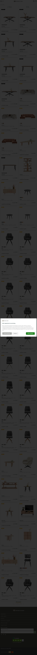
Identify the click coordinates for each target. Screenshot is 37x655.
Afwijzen (15, 333)
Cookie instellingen (7, 333)
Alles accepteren (30, 333)
